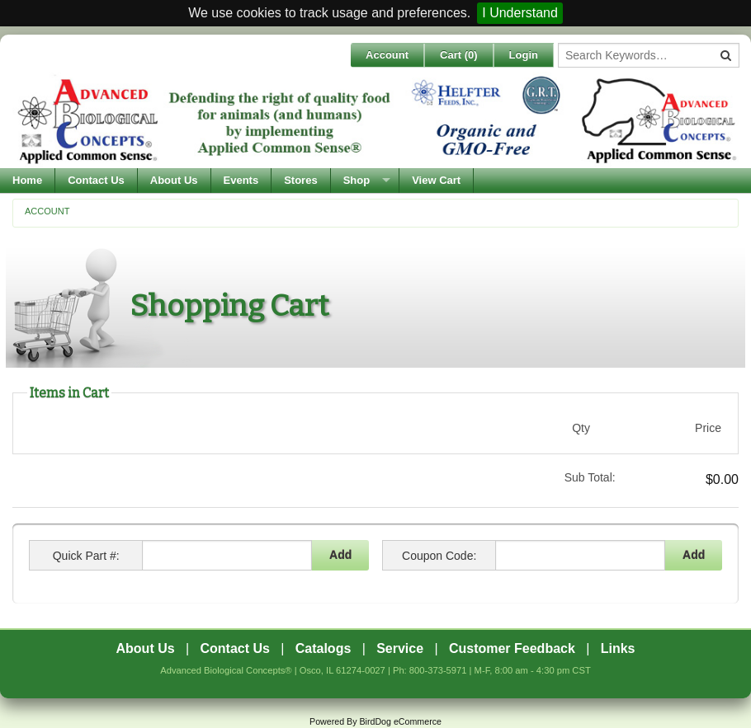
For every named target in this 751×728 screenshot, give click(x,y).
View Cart (436, 180)
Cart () (459, 55)
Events (241, 180)
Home (27, 180)
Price (708, 427)
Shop (357, 180)
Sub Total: (590, 477)
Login (523, 55)
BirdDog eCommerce (400, 721)
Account (387, 55)
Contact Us (96, 180)
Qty (581, 427)
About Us (174, 180)
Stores (300, 180)
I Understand (520, 13)
